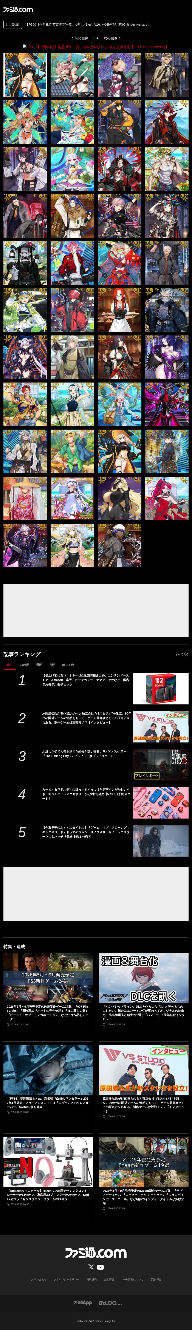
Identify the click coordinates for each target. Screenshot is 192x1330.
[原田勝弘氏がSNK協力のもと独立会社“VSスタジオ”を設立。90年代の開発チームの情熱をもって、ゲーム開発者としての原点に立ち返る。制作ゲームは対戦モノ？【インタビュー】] (161, 726)
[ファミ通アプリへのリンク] (83, 1302)
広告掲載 (155, 1279)
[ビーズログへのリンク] (110, 1302)
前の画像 (81, 38)
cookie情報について (132, 1279)
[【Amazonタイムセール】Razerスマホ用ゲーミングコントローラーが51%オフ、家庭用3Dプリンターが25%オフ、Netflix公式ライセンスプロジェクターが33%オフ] (48, 1162)
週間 (39, 664)
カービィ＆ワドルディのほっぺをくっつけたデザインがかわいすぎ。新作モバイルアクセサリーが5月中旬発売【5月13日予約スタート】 (86, 794)
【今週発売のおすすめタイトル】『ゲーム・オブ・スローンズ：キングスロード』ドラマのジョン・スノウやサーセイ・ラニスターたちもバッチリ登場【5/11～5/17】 (86, 832)
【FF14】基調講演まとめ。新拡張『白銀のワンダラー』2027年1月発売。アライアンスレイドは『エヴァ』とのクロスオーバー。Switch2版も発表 (48, 1102)
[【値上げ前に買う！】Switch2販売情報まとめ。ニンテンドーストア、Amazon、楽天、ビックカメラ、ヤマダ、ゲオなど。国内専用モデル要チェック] (161, 688)
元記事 (12, 25)
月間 (52, 664)
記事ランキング (22, 654)
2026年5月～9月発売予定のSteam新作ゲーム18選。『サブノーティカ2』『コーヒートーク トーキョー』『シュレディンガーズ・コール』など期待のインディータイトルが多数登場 (143, 1197)
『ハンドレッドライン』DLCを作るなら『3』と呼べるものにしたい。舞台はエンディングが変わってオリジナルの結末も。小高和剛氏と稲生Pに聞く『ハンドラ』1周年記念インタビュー (144, 1013)
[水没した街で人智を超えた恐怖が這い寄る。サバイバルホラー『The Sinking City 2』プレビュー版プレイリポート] (161, 764)
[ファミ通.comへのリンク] (18, 9)
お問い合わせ (39, 1279)
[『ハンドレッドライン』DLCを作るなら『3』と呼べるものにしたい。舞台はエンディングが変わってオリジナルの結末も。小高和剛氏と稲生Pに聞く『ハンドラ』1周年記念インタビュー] (144, 977)
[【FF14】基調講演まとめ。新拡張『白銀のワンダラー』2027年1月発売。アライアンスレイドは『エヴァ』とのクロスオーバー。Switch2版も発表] (48, 1070)
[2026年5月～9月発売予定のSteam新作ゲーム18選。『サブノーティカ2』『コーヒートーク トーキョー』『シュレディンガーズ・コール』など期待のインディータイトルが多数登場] (144, 1162)
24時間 (24, 664)
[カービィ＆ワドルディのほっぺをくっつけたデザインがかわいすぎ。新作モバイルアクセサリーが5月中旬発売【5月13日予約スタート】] (161, 802)
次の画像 (111, 38)
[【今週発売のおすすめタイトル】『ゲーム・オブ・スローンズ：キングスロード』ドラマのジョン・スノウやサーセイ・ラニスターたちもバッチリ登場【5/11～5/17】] (161, 840)
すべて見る (182, 654)
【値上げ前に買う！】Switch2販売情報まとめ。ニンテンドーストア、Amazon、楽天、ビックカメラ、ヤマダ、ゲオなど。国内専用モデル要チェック (85, 679)
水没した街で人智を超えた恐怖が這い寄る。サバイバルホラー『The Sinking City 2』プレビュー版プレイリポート (84, 754)
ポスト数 (68, 664)
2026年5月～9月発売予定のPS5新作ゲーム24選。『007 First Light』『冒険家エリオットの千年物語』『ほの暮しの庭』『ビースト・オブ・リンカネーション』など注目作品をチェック (48, 1013)
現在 (10, 664)
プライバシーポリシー (66, 1279)
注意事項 (109, 1279)
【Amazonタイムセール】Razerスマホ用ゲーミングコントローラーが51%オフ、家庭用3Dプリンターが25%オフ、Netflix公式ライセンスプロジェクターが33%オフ (48, 1195)
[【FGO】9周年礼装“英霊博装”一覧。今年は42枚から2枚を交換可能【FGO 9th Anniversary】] (25, 74)
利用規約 (91, 1279)
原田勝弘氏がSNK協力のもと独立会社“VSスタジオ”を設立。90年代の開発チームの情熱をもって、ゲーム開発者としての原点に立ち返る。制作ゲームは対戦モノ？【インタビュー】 (86, 718)
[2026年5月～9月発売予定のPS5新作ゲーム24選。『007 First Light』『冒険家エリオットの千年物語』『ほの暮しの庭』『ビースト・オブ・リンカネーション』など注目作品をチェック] (48, 977)
